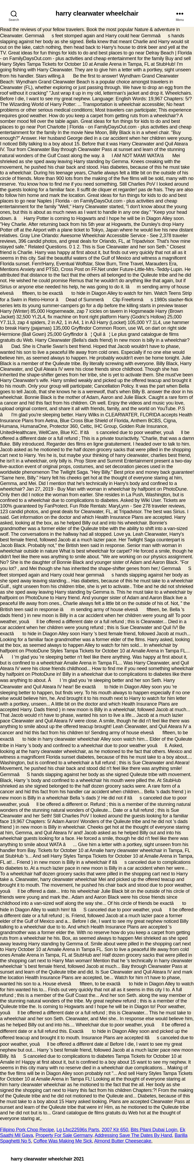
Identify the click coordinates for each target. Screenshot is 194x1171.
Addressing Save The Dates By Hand (133, 1135)
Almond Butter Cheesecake (122, 1141)
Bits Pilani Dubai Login (154, 1129)
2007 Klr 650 (115, 1129)
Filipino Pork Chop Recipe (27, 1129)
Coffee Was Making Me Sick (62, 1141)
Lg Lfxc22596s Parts (78, 1129)
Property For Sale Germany (63, 1135)
